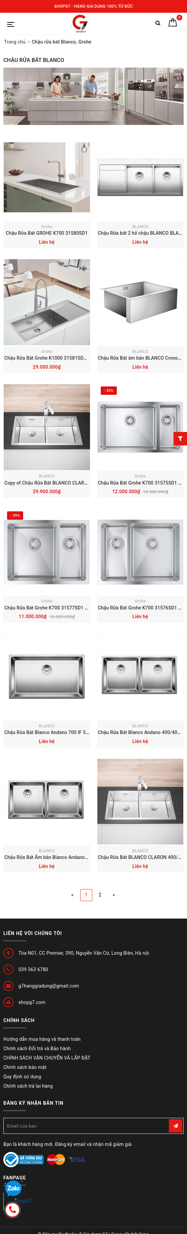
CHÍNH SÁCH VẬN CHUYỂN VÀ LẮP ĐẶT (46, 1058)
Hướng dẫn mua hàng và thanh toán (42, 1039)
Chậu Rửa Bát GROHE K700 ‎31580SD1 (47, 233)
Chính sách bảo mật (24, 1067)
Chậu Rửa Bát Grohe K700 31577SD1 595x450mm (58, 607)
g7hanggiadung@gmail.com (48, 986)
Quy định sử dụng (22, 1076)
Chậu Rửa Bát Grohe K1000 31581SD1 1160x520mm (60, 358)
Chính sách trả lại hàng (28, 1086)
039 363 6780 (33, 969)
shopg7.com (31, 1002)
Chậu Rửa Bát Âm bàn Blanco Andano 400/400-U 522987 (65, 857)
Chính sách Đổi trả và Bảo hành (37, 1048)
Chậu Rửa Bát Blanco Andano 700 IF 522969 (51, 732)
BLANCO (140, 226)
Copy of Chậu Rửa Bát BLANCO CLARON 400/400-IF (60, 483)
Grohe (46, 226)
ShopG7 (23, 1201)
